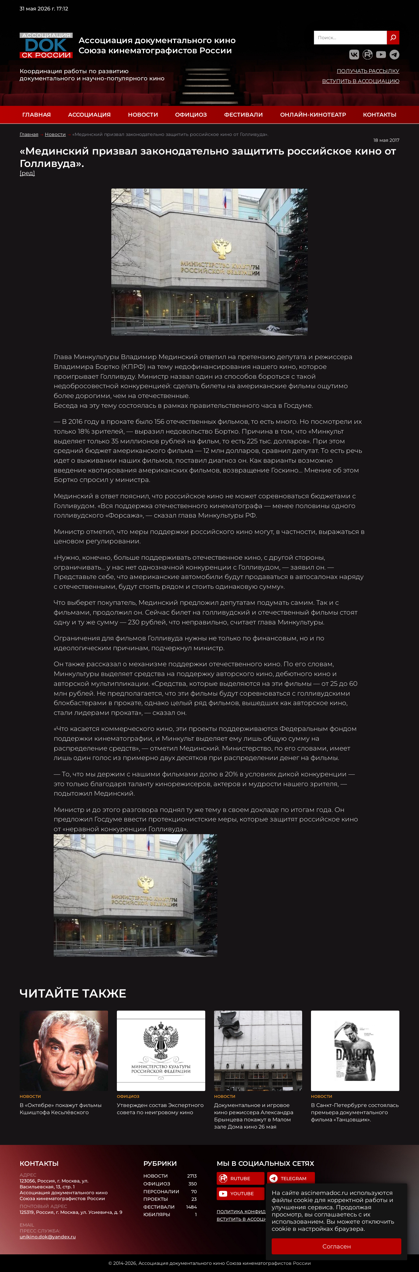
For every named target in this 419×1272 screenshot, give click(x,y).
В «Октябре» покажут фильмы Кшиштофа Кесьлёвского (61, 1108)
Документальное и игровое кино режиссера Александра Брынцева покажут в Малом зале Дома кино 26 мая (253, 1116)
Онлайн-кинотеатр (313, 114)
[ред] (27, 173)
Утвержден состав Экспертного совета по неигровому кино (160, 1108)
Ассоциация (89, 114)
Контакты (379, 114)
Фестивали (243, 114)
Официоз (191, 114)
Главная (36, 114)
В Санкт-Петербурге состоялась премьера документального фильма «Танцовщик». (355, 1112)
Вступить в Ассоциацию (360, 81)
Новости (143, 114)
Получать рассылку (368, 71)
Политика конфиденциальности (261, 1211)
